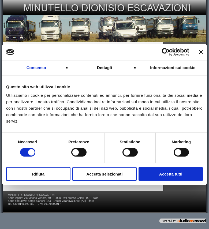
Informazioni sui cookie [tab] (172, 67)
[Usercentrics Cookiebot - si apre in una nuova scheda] (165, 52)
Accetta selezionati (104, 173)
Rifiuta (38, 173)
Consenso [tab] (36, 67)
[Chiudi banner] (201, 52)
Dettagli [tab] (104, 67)
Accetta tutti (170, 173)
